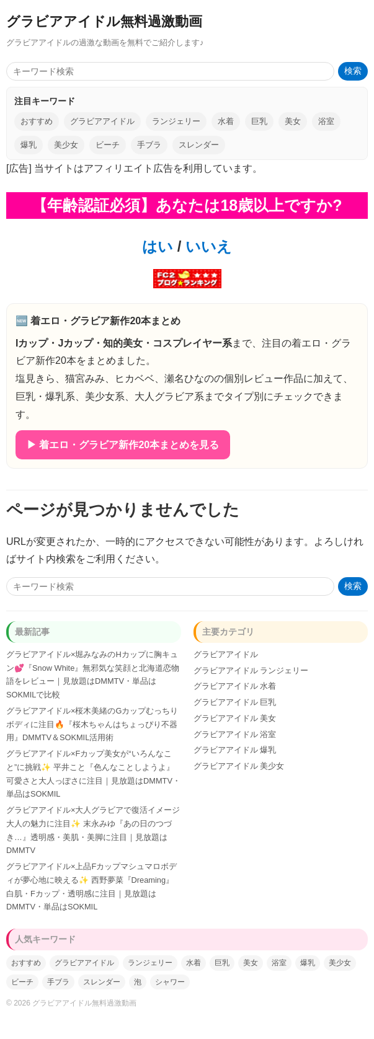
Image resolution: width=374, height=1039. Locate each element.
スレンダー (199, 144)
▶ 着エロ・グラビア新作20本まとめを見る (123, 445)
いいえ (206, 246)
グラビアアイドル (102, 121)
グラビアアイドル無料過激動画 (104, 21)
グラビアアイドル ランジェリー (251, 670)
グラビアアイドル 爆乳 (235, 749)
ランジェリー (176, 121)
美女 (293, 121)
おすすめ (36, 121)
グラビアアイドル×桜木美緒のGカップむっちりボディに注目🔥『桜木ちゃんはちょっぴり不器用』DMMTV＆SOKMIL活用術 (92, 724)
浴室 (326, 121)
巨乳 (259, 121)
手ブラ (149, 144)
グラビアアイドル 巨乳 (235, 702)
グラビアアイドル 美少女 (239, 766)
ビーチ (108, 144)
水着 (226, 121)
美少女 (66, 144)
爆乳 (28, 144)
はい (157, 246)
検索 (353, 71)
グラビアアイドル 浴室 (235, 734)
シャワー (170, 982)
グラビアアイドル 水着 (235, 686)
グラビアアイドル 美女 (235, 718)
